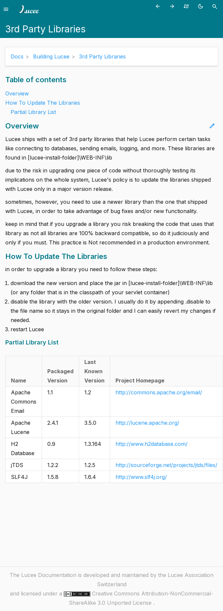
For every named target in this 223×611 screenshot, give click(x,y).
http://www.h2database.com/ (151, 444)
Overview (17, 93)
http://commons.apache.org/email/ (158, 392)
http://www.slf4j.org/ (141, 477)
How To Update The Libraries (42, 102)
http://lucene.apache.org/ (147, 422)
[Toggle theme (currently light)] (202, 6)
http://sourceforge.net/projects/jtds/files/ (166, 465)
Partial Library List (33, 112)
